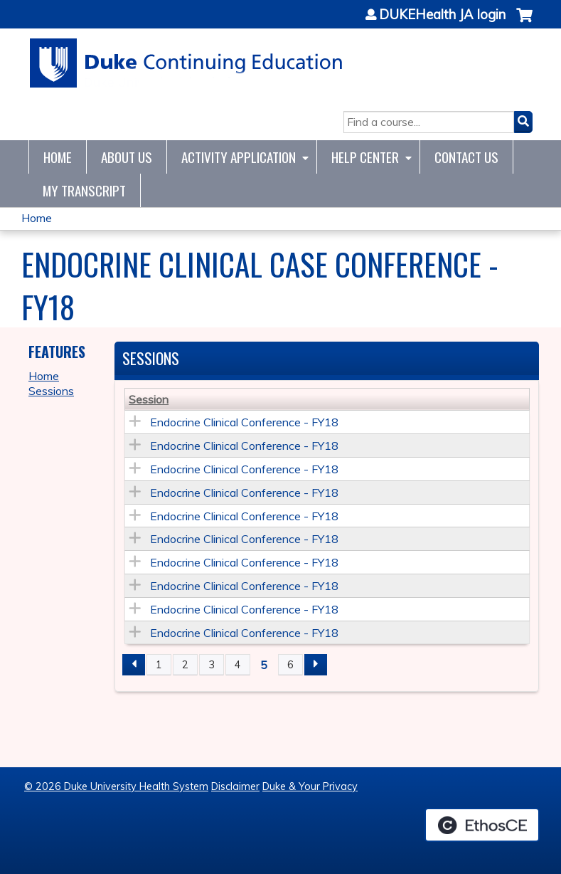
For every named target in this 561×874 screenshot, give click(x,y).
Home (57, 157)
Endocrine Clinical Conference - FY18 (244, 422)
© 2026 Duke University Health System (116, 786)
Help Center (365, 157)
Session (149, 399)
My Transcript (84, 190)
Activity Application (238, 157)
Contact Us (466, 157)
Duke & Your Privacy (310, 786)
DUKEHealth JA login (442, 15)
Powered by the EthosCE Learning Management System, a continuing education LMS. (482, 825)
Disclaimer (235, 786)
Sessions (51, 391)
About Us (126, 157)
